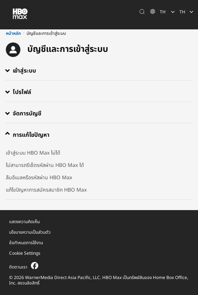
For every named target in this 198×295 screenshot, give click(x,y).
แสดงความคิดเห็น (24, 221)
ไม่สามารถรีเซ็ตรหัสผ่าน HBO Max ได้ (45, 165)
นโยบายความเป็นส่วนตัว (30, 232)
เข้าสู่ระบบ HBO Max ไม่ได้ (33, 153)
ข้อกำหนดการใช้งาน (26, 242)
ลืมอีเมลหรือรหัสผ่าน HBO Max (39, 177)
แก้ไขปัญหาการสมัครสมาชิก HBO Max (46, 190)
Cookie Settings (24, 253)
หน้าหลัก (13, 33)
